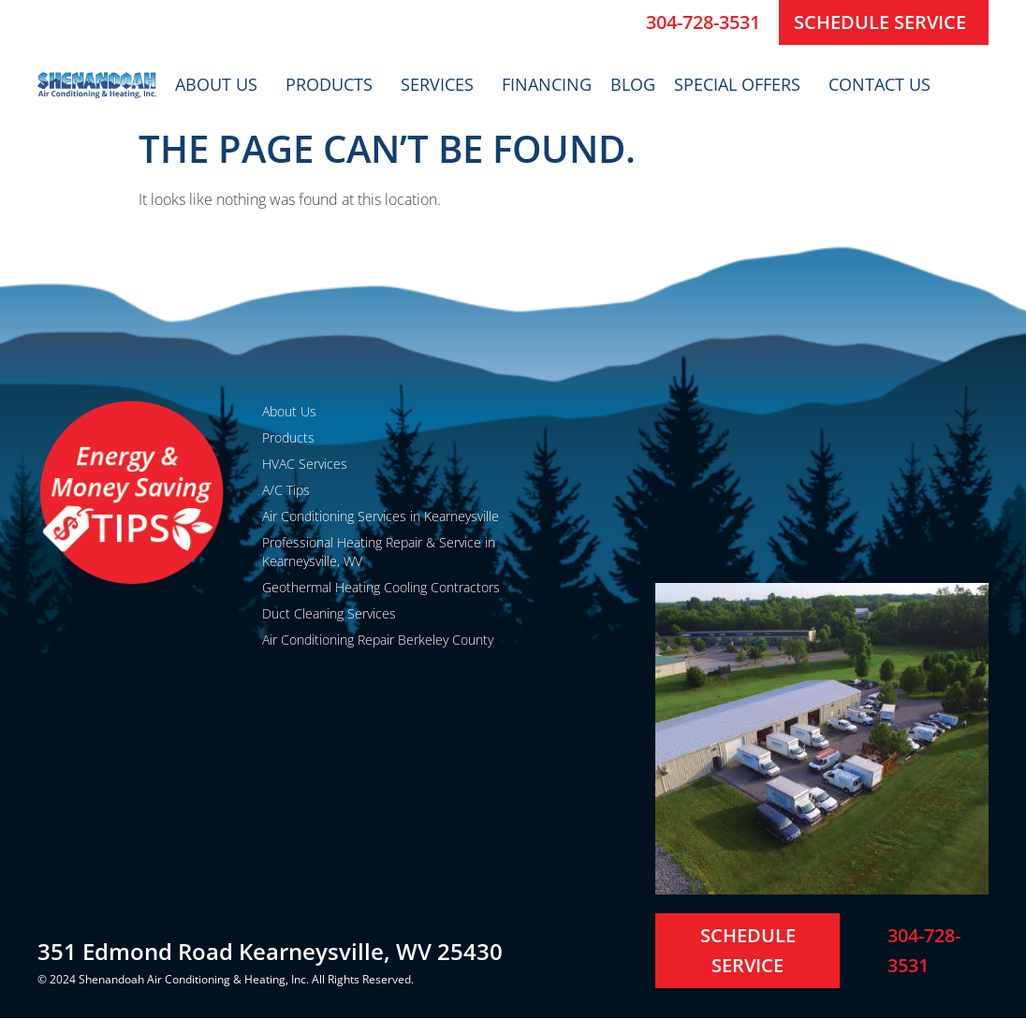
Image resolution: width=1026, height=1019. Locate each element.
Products (334, 84)
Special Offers (742, 84)
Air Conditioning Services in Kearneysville (380, 516)
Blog (632, 84)
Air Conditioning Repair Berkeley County (377, 639)
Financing (547, 84)
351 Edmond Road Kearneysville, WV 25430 (270, 951)
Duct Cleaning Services (329, 613)
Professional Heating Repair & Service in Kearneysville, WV (378, 551)
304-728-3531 (703, 22)
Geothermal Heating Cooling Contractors (381, 587)
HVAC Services (304, 464)
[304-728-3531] (624, 22)
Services (442, 84)
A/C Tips (286, 490)
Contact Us (884, 84)
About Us (221, 84)
